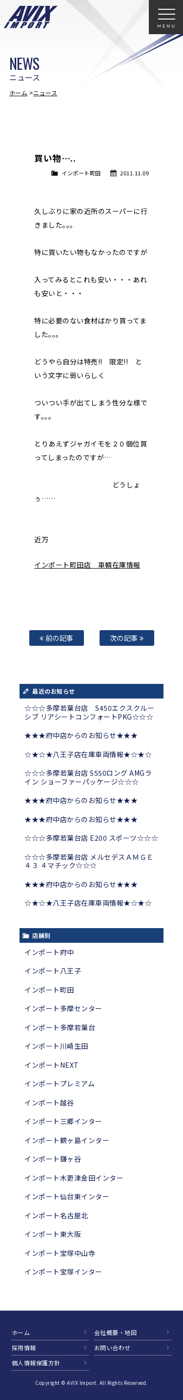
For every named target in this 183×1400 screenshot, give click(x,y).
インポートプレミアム (59, 1083)
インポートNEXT (51, 1065)
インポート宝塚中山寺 (59, 1253)
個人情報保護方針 (36, 1362)
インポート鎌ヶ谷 (52, 1159)
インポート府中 (49, 952)
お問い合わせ (112, 1347)
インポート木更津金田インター (73, 1178)
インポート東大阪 (52, 1234)
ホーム (18, 92)
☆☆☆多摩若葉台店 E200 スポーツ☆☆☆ (91, 838)
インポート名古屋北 (56, 1215)
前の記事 (57, 638)
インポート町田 (81, 173)
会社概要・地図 (115, 1332)
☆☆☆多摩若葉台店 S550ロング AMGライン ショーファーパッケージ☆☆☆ (88, 777)
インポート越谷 (49, 1102)
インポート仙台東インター (66, 1196)
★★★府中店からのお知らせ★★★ (81, 735)
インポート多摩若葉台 (59, 1027)
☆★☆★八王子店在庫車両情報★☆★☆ (88, 754)
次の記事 (127, 638)
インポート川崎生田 (56, 1046)
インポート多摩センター (63, 1008)
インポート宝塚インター (63, 1271)
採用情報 (24, 1347)
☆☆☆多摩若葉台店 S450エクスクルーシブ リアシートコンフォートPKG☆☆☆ (89, 712)
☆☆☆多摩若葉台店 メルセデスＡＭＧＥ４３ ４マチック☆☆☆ (89, 861)
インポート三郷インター (63, 1121)
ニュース (45, 92)
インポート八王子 (52, 971)
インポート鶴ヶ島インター (66, 1140)
